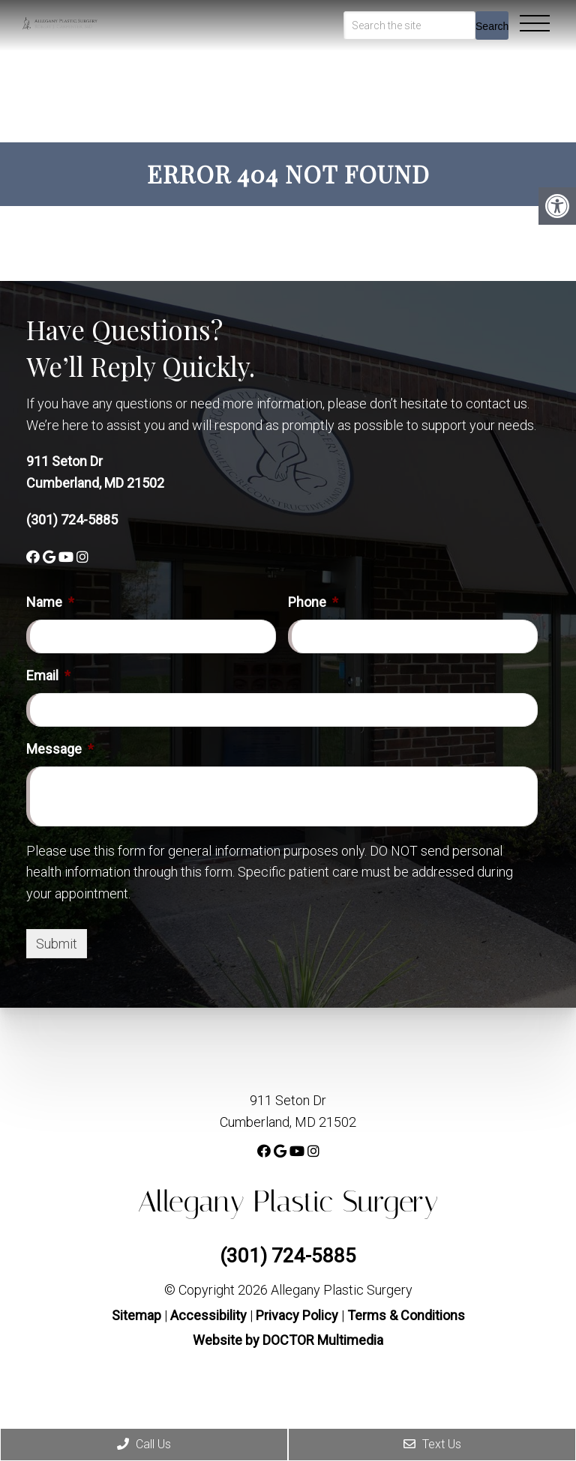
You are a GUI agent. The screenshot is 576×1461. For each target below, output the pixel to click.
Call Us (144, 1444)
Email (48, 675)
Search (492, 26)
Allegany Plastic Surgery (288, 1201)
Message (60, 749)
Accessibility (208, 1315)
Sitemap (136, 1315)
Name (50, 602)
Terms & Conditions (406, 1315)
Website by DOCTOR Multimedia (288, 1340)
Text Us (432, 1444)
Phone (313, 602)
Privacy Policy (298, 1315)
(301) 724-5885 (72, 519)
